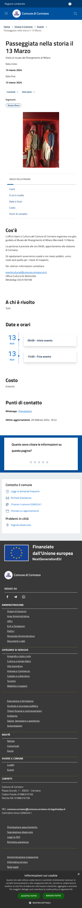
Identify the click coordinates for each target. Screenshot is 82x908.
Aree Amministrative (18, 616)
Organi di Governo (16, 611)
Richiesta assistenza (18, 842)
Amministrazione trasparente (22, 857)
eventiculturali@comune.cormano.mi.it (26, 272)
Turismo (11, 681)
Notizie (11, 741)
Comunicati (13, 746)
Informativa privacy (17, 862)
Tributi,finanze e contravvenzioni (24, 711)
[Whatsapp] (24, 597)
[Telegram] (15, 597)
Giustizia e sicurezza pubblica (22, 706)
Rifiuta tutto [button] (53, 895)
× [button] (78, 874)
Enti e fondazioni (16, 626)
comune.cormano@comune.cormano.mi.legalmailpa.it (36, 809)
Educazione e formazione (20, 701)
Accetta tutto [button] (29, 896)
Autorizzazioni (14, 726)
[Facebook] (7, 597)
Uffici (10, 621)
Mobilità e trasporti (17, 686)
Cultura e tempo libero (19, 661)
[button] (41, 902)
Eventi (40, 27)
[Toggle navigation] (6, 13)
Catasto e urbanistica (18, 676)
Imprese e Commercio (18, 671)
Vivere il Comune (23, 27)
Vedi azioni (29, 92)
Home (7, 27)
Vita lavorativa (15, 666)
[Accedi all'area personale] (70, 4)
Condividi (13, 92)
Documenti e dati (16, 641)
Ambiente (12, 716)
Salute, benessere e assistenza (23, 721)
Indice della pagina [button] (19, 179)
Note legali (13, 867)
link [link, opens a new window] (71, 889)
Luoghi (10, 765)
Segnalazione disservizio (20, 832)
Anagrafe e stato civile (19, 656)
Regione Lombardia (15, 4)
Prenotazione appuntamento (22, 827)
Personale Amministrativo (21, 636)
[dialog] (41, 889)
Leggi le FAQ (13, 837)
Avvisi (10, 751)
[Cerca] (75, 13)
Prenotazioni (25, 411)
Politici (10, 631)
